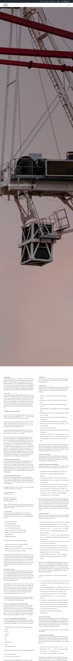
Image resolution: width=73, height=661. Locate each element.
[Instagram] (64, 1)
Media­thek (52, 1)
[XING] (68, 1)
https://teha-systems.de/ (9, 500)
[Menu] (68, 5)
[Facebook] (62, 1)
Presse (41, 1)
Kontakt (58, 1)
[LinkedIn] (66, 1)
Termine (47, 1)
